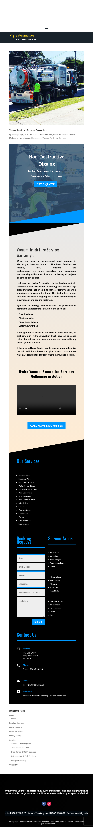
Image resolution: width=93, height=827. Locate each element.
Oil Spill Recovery (18, 760)
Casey (52, 566)
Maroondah (55, 553)
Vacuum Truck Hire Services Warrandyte (28, 130)
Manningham (55, 577)
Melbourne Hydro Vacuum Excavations (25, 138)
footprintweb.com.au (46, 823)
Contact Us (14, 765)
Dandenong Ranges (58, 563)
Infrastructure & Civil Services (23, 756)
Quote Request (15, 727)
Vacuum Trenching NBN (21, 743)
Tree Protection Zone (20, 748)
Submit (38, 622)
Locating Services (16, 723)
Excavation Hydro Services (41, 134)
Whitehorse (55, 556)
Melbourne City (56, 601)
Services (13, 740)
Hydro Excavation (16, 731)
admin (14, 134)
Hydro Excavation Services (64, 134)
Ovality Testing (15, 736)
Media (13, 719)
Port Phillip (54, 591)
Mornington (55, 605)
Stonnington (55, 608)
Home (11, 715)
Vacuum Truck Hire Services (54, 138)
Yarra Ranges (55, 559)
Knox (52, 615)
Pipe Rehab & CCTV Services (23, 752)
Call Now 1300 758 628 (46, 425)
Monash (53, 584)
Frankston (54, 587)
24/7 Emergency (25, 35)
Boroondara (55, 580)
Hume (52, 611)
